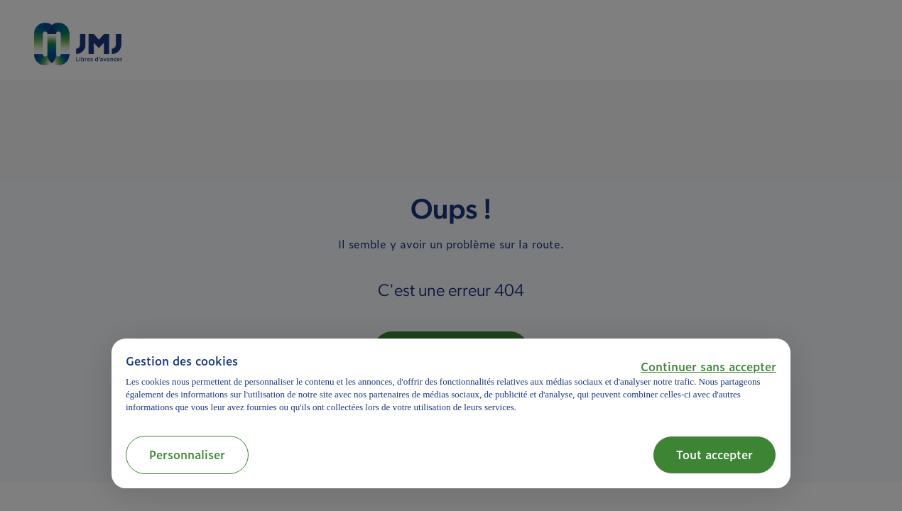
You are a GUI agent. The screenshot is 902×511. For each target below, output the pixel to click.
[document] (451, 383)
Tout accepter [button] (714, 454)
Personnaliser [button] (187, 454)
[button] (708, 366)
